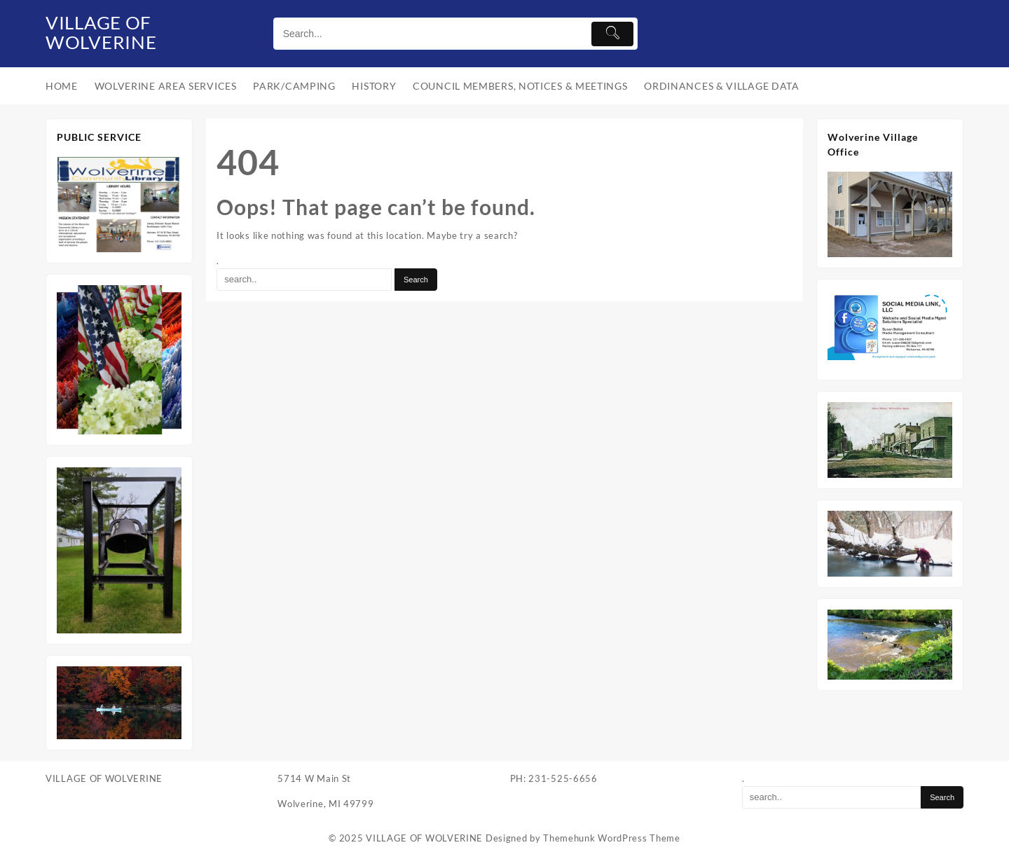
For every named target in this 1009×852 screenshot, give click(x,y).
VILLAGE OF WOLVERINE (108, 30)
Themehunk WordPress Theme (611, 838)
